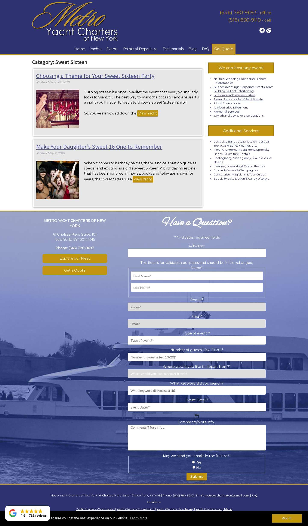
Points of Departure (140, 49)
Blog (193, 49)
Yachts (95, 49)
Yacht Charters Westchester (95, 509)
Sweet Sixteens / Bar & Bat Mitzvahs (238, 99)
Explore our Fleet (75, 258)
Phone (196, 300)
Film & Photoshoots (227, 103)
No (198, 467)
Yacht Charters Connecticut (136, 509)
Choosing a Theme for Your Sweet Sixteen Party (95, 76)
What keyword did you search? (196, 383)
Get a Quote (75, 270)
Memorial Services (226, 111)
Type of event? (196, 333)
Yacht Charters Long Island (213, 509)
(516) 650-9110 (244, 20)
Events (112, 49)
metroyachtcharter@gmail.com (226, 495)
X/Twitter (197, 246)
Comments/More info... (197, 422)
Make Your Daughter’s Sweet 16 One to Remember (99, 146)
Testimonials (173, 49)
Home (79, 49)
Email (196, 317)
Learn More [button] (138, 518)
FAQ (205, 49)
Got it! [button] (286, 518)
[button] (27, 513)
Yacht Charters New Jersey (175, 509)
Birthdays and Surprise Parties (234, 95)
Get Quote (223, 49)
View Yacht (147, 113)
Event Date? (196, 400)
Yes (198, 462)
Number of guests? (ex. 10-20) (196, 350)
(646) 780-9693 (238, 12)
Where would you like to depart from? (197, 367)
